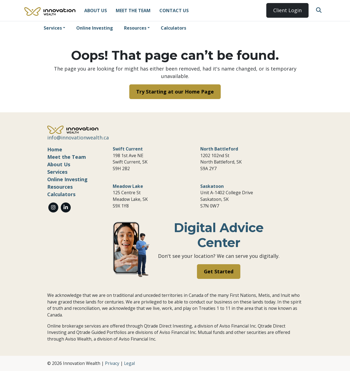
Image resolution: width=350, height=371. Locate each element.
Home (54, 149)
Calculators (173, 28)
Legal (129, 363)
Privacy (112, 363)
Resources (135, 28)
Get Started (218, 271)
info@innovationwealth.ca (78, 137)
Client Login (287, 10)
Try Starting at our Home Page (175, 91)
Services (53, 28)
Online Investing (94, 28)
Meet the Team (133, 10)
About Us (95, 10)
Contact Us (174, 10)
